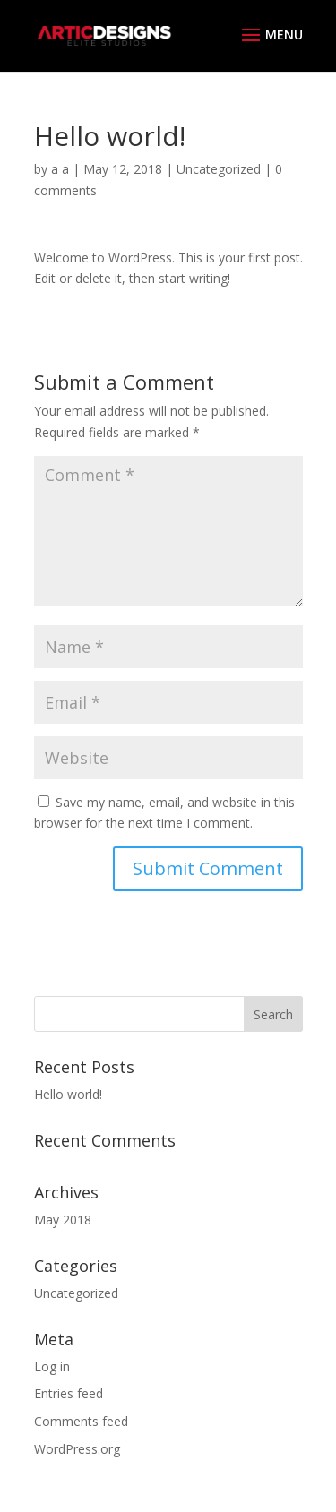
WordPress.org (77, 1448)
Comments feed (81, 1421)
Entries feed (68, 1393)
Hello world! (68, 1094)
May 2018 (62, 1219)
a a (60, 168)
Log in (52, 1366)
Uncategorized (219, 168)
